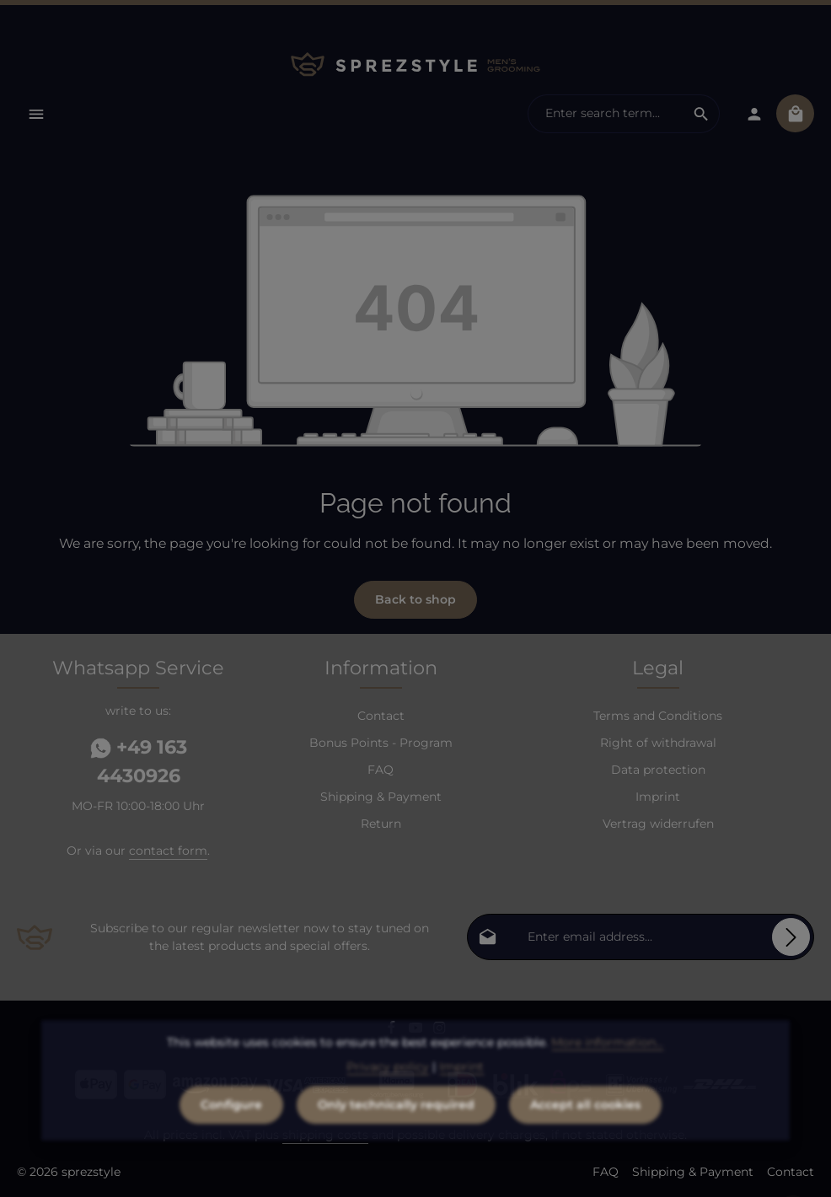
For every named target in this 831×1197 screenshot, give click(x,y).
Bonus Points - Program (381, 742)
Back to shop (415, 599)
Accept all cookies (585, 1126)
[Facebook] (393, 1030)
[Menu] (36, 113)
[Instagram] (439, 1030)
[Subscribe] (791, 937)
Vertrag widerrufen (658, 823)
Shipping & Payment (381, 796)
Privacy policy (387, 1088)
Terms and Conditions (657, 715)
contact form (168, 850)
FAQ (380, 769)
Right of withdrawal (658, 742)
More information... (607, 1063)
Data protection (658, 769)
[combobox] (606, 113)
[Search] (702, 113)
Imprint (657, 796)
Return (381, 823)
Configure (231, 1126)
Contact (381, 715)
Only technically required (396, 1126)
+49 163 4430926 (138, 761)
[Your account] (754, 113)
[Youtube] (417, 1030)
